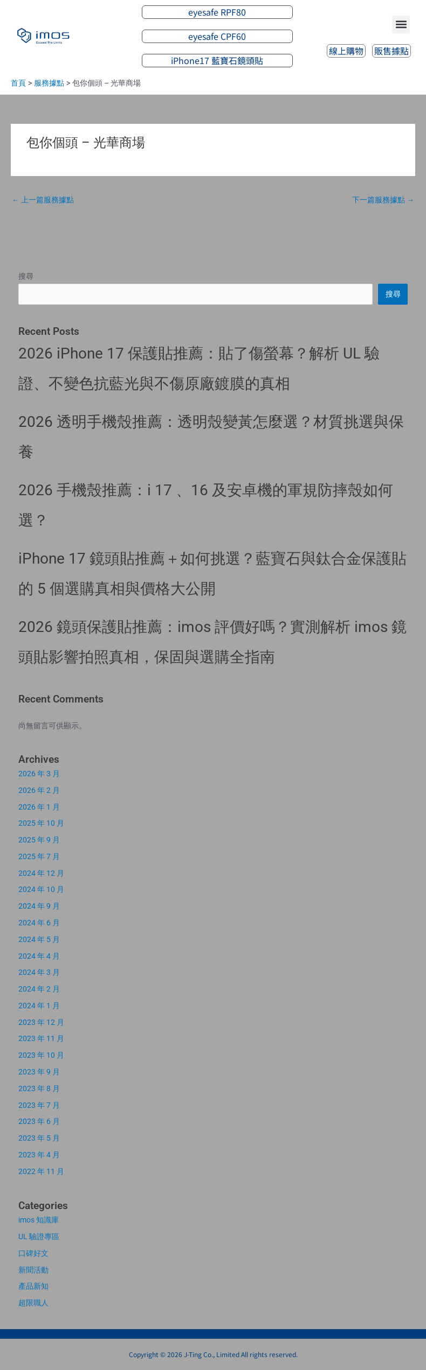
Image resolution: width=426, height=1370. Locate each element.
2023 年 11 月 (41, 1038)
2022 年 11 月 (41, 1171)
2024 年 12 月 (41, 873)
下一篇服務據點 (383, 199)
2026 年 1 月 (39, 807)
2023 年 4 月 (39, 1154)
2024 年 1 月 (39, 1005)
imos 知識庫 (38, 1220)
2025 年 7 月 (39, 856)
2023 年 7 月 (39, 1105)
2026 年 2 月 (39, 790)
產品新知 (33, 1286)
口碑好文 (33, 1253)
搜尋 (25, 276)
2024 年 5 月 (39, 939)
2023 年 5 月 (39, 1138)
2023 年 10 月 (41, 1055)
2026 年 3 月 (39, 773)
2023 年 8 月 (39, 1088)
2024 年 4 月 (39, 956)
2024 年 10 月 (41, 889)
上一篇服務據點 (43, 199)
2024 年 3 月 (39, 972)
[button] (401, 24)
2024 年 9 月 (39, 906)
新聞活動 (33, 1270)
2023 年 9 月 (39, 1071)
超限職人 (33, 1302)
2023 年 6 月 (39, 1121)
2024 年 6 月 (39, 922)
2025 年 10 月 (41, 823)
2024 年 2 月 (39, 989)
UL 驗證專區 (38, 1236)
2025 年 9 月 (39, 839)
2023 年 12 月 (41, 1022)
